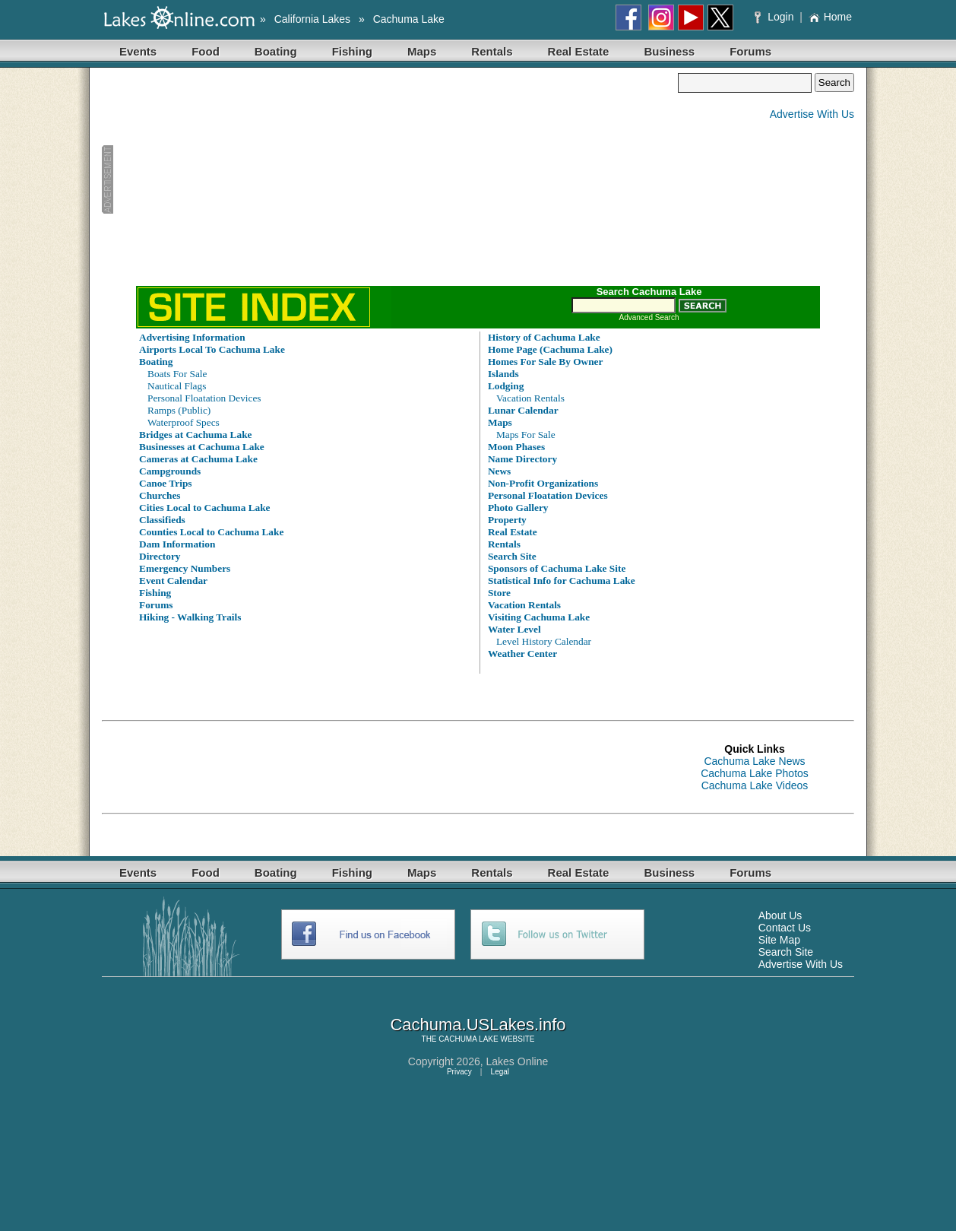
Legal (500, 1072)
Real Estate (578, 51)
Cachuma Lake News (754, 761)
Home (830, 17)
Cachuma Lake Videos (755, 785)
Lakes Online (517, 1061)
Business (669, 51)
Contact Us (784, 928)
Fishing (352, 51)
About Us (780, 915)
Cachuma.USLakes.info (477, 1024)
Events (138, 51)
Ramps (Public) (179, 410)
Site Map (779, 940)
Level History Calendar (543, 641)
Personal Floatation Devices (204, 398)
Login (775, 17)
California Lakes (312, 19)
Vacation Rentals (530, 398)
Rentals (491, 51)
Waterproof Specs (183, 422)
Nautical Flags (176, 386)
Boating (276, 51)
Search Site (785, 952)
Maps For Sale (526, 434)
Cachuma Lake (409, 19)
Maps (421, 51)
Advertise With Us (812, 114)
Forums (750, 51)
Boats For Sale (177, 373)
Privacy (459, 1072)
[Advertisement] (389, 179)
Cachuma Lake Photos (755, 773)
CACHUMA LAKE (468, 1039)
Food (206, 51)
